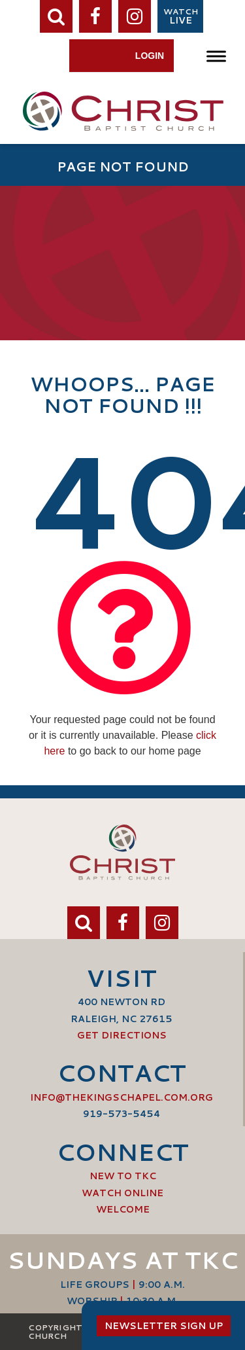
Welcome (123, 1209)
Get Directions (122, 1035)
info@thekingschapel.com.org (121, 1097)
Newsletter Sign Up (164, 1325)
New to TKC (123, 1175)
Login (149, 55)
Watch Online (122, 1192)
